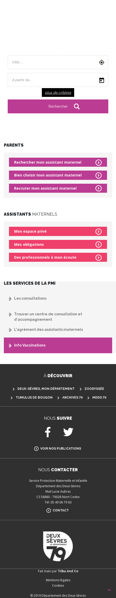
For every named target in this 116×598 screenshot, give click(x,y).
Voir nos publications (60, 448)
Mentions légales (58, 580)
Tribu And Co (68, 571)
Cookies (58, 585)
